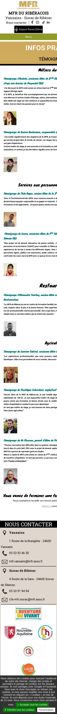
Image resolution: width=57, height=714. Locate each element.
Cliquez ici (47, 506)
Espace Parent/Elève (30, 29)
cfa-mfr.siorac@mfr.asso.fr (27, 599)
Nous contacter (16, 22)
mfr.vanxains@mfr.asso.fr (26, 561)
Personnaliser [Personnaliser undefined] (46, 710)
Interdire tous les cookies (19, 710)
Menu (28, 36)
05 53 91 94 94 (19, 591)
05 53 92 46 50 (19, 553)
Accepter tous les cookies (32, 704)
